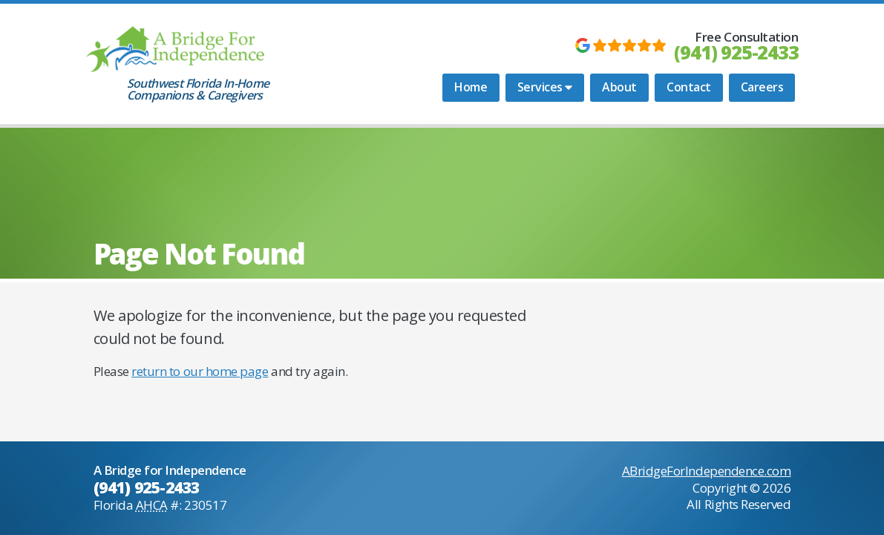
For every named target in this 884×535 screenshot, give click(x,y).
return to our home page (199, 371)
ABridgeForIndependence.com (706, 470)
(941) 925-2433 (736, 52)
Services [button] (545, 87)
